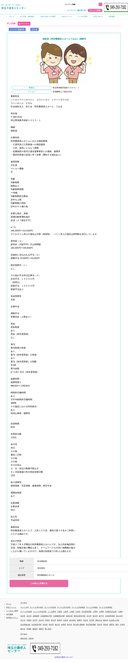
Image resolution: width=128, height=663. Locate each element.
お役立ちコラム (66, 16)
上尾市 (65, 612)
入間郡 (101, 612)
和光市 (95, 616)
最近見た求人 (82, 10)
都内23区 (23, 638)
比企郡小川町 (114, 620)
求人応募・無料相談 (27, 16)
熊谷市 (51, 625)
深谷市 (45, 625)
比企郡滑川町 (36, 625)
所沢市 (53, 620)
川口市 (22, 620)
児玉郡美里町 (87, 612)
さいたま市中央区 (36, 607)
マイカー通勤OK (17, 29)
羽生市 (99, 625)
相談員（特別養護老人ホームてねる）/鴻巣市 (64, 39)
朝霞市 (79, 620)
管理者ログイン (12, 618)
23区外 (31, 638)
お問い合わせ (98, 16)
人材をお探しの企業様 (47, 16)
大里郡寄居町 (110, 616)
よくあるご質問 (12, 611)
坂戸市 (101, 616)
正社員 (34, 29)
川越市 (28, 620)
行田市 (122, 625)
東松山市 (98, 620)
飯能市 (35, 629)
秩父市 (69, 625)
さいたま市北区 (50, 607)
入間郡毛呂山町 (111, 612)
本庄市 (85, 620)
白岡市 (63, 625)
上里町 (71, 612)
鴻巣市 (41, 629)
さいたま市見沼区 (40, 612)
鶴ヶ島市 (48, 629)
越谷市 (22, 629)
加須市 (22, 616)
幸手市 (35, 620)
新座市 (59, 620)
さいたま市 (24, 607)
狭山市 (57, 625)
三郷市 (59, 612)
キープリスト (71, 10)
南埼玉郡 (69, 616)
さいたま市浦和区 (105, 607)
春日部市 (72, 620)
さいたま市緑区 (26, 612)
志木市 (41, 620)
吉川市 (89, 616)
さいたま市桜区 (92, 607)
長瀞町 (28, 629)
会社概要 (111, 16)
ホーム (11, 16)
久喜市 (77, 612)
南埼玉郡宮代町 (79, 616)
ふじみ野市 (52, 612)
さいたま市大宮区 (64, 607)
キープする (23, 24)
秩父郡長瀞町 (91, 625)
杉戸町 (91, 620)
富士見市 (119, 616)
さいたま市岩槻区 (78, 607)
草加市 (105, 625)
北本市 (28, 616)
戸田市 (47, 620)
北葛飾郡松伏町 (59, 616)
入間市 (95, 612)
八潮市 (120, 612)
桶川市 (105, 620)
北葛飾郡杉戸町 (46, 616)
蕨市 (117, 625)
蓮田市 (111, 625)
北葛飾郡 (36, 616)
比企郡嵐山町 (25, 625)
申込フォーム (11, 607)
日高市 (65, 620)
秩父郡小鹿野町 (79, 625)
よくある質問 (82, 16)
